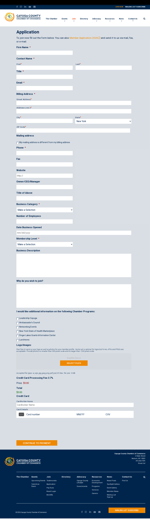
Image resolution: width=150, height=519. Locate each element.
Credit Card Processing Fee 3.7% (34, 378)
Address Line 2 (24, 108)
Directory (84, 19)
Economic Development (97, 482)
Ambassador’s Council (29, 322)
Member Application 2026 (84, 37)
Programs (96, 486)
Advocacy (96, 19)
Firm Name (23, 47)
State (77, 117)
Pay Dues (50, 488)
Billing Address (25, 94)
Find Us (125, 481)
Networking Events (28, 327)
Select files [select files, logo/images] (74, 363)
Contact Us (132, 19)
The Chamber (51, 19)
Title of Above (24, 192)
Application (51, 484)
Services (95, 490)
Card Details (22, 409)
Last (78, 64)
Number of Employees (28, 216)
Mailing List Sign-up (111, 496)
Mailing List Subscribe (135, 7)
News (121, 19)
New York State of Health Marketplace (37, 331)
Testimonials (52, 481)
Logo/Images (23, 345)
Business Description (28, 250)
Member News (112, 491)
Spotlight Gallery (113, 484)
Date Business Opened (29, 227)
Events (65, 19)
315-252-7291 (140, 461)
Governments (82, 486)
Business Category (28, 204)
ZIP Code (21, 127)
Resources (110, 19)
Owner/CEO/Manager (28, 181)
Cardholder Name (25, 401)
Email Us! (141, 463)
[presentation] (74, 430)
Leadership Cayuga (28, 318)
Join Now (119, 7)
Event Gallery (112, 488)
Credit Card (22, 396)
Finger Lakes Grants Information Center (37, 335)
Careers (95, 493)
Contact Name (25, 58)
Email (20, 82)
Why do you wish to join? (29, 281)
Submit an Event (35, 485)
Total (19, 388)
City (18, 117)
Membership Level (27, 238)
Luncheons (24, 340)
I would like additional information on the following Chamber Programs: (55, 311)
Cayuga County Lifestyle (82, 482)
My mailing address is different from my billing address (44, 142)
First (19, 64)
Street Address (24, 99)
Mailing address (25, 135)
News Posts (111, 481)
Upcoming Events (38, 481)
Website (20, 170)
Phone (21, 147)
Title (20, 71)
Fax (18, 159)
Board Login (51, 491)
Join (74, 19)
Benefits (50, 495)
